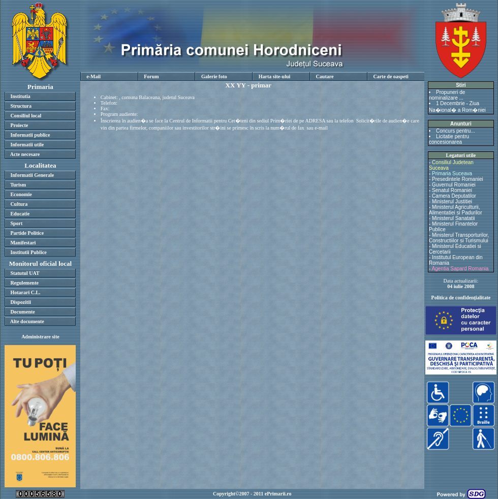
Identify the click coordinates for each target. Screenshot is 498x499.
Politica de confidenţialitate (461, 297)
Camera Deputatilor (454, 196)
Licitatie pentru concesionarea (449, 139)
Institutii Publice (28, 252)
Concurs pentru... (455, 131)
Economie (21, 194)
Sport (16, 223)
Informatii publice (30, 135)
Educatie (19, 213)
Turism (18, 185)
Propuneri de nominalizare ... (447, 95)
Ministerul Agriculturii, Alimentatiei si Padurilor (455, 209)
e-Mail (93, 76)
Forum (151, 76)
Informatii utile (27, 144)
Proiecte (19, 125)
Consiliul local (25, 115)
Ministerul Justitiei (452, 201)
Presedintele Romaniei (457, 179)
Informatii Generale (32, 175)
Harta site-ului (275, 76)
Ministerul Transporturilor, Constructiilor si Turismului (459, 237)
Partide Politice (27, 233)
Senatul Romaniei (452, 190)
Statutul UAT (24, 273)
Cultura (18, 204)
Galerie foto (214, 76)
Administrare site (40, 336)
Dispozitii (20, 302)
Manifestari (23, 242)
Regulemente (24, 283)
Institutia (20, 96)
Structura (21, 106)
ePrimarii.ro (278, 493)
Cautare (325, 76)
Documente (22, 312)
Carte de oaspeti (390, 76)
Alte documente (27, 321)
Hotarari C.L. (25, 292)
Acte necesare (25, 154)
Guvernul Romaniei (454, 185)
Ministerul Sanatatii (453, 218)
